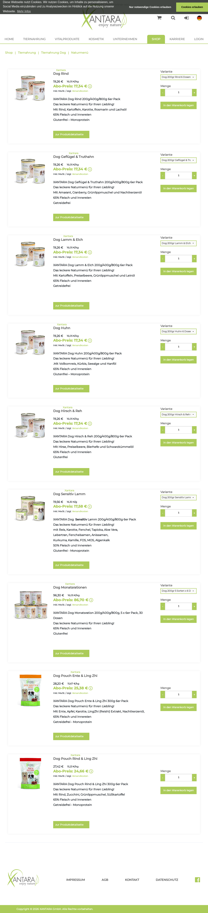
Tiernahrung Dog (53, 52)
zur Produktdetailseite (69, 134)
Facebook (199, 881)
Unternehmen (125, 39)
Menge (165, 86)
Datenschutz (167, 880)
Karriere (177, 39)
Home (9, 39)
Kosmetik (96, 39)
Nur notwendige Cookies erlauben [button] (150, 7)
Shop (156, 39)
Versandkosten (80, 91)
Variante (166, 71)
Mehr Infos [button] (24, 11)
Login (198, 39)
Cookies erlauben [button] (192, 7)
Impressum (75, 880)
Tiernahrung (34, 39)
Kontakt (132, 880)
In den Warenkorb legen (178, 105)
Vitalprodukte (67, 39)
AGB (105, 880)
